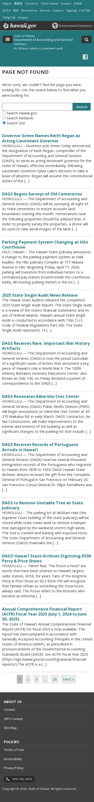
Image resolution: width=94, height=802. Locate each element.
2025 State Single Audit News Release (40, 295)
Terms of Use (14, 749)
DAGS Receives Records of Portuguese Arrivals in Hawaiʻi (40, 447)
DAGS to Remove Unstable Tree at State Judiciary (42, 505)
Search (81, 107)
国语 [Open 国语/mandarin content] (16, 10)
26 (55, 679)
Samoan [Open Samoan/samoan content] (45, 10)
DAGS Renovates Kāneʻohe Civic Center (40, 396)
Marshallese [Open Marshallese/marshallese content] (29, 10)
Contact (9, 709)
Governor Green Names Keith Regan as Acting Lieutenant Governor (41, 138)
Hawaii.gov (19, 26)
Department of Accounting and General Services (43, 41)
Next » (68, 679)
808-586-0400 (22, 779)
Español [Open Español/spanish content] (58, 10)
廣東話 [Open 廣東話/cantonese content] (18, 3)
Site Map (10, 727)
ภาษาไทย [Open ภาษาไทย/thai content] (84, 10)
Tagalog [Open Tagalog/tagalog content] (71, 10)
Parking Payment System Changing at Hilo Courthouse (45, 245)
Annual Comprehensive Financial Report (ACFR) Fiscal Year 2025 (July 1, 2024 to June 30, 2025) (44, 614)
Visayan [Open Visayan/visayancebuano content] (23, 17)
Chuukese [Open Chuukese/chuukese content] (31, 3)
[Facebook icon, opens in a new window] (85, 57)
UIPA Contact (13, 718)
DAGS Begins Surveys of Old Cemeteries (42, 193)
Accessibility (13, 759)
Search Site (16, 123)
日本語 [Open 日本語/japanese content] (78, 3)
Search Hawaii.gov (22, 113)
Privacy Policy (13, 768)
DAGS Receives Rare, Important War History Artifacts (46, 346)
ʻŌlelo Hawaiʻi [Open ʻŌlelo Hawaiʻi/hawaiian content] (50, 3)
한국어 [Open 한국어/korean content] (7, 10)
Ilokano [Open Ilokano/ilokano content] (66, 3)
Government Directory (75, 25)
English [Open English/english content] (7, 3)
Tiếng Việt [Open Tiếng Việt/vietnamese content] (9, 17)
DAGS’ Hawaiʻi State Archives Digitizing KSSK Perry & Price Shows (46, 558)
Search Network (20, 118)
